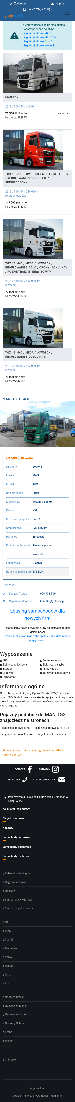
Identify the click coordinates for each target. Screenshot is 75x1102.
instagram (48, 769)
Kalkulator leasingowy (16, 809)
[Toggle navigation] (67, 15)
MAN (7, 930)
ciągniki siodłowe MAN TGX (39, 37)
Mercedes (10, 948)
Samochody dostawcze (17, 846)
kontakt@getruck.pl (52, 601)
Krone (7, 1032)
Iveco (7, 974)
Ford (6, 983)
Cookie (17, 1095)
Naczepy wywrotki (15, 1014)
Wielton (8, 1040)
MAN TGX (12, 97)
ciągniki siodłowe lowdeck (39, 45)
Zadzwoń (20, 3)
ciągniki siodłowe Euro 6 (37, 41)
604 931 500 (48, 593)
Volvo (7, 957)
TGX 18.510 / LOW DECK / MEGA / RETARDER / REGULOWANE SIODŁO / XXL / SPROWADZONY (36, 178)
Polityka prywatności (35, 1095)
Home (7, 750)
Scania (8, 939)
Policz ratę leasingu (40, 9)
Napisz (60, 3)
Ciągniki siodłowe (13, 818)
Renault (8, 965)
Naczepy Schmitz (14, 1023)
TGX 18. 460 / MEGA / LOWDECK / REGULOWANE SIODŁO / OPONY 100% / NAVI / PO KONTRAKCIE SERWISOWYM (36, 267)
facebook (23, 769)
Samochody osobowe (16, 856)
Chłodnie (9, 1059)
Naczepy (8, 827)
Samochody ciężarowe (16, 837)
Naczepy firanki (13, 997)
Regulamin (56, 1095)
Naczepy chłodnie (15, 1005)
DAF (6, 922)
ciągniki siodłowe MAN (37, 33)
